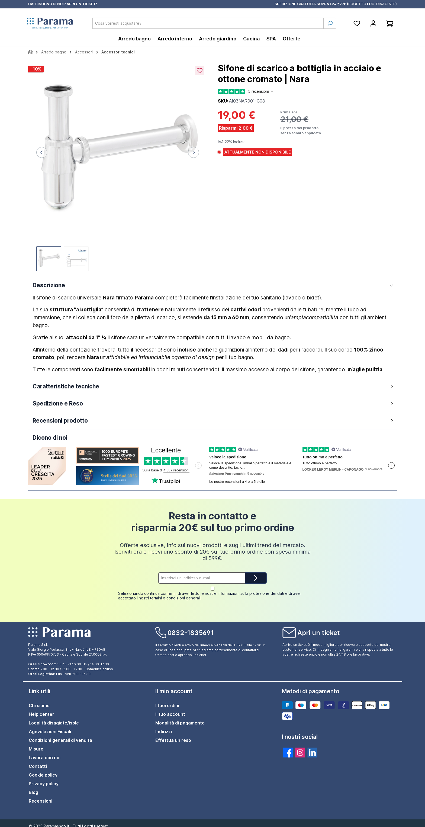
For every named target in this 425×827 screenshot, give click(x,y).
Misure (36, 744)
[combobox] (208, 23)
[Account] (373, 23)
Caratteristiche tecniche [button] (66, 386)
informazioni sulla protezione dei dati (251, 588)
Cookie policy (43, 770)
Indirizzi (163, 727)
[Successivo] (193, 152)
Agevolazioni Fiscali (50, 727)
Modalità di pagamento (180, 718)
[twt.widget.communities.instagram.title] (300, 748)
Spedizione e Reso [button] (58, 403)
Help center (41, 709)
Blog (33, 787)
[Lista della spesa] (357, 23)
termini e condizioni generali (175, 593)
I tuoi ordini (167, 701)
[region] (117, 168)
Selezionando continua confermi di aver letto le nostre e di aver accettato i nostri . (209, 591)
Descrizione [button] (49, 285)
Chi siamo (39, 701)
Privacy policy (44, 779)
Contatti (38, 761)
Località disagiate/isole (54, 718)
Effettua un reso (173, 735)
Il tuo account (170, 709)
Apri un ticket (318, 628)
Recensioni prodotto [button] (60, 420)
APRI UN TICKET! (82, 4)
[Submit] (256, 578)
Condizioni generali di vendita (60, 735)
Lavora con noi (44, 753)
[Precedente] (41, 152)
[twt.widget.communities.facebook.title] (288, 748)
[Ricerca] (329, 23)
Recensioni (40, 796)
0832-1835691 (191, 628)
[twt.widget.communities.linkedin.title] (312, 748)
